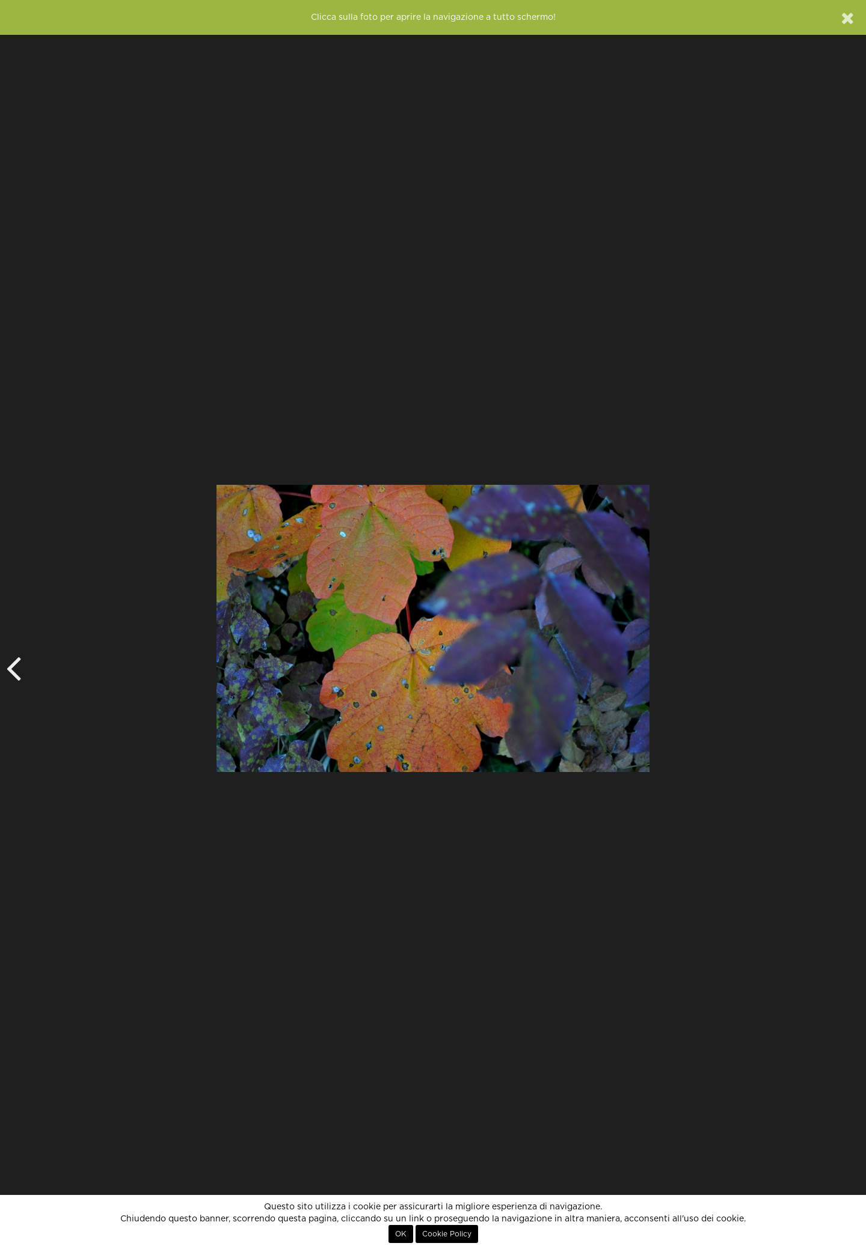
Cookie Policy (446, 1234)
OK (401, 1234)
